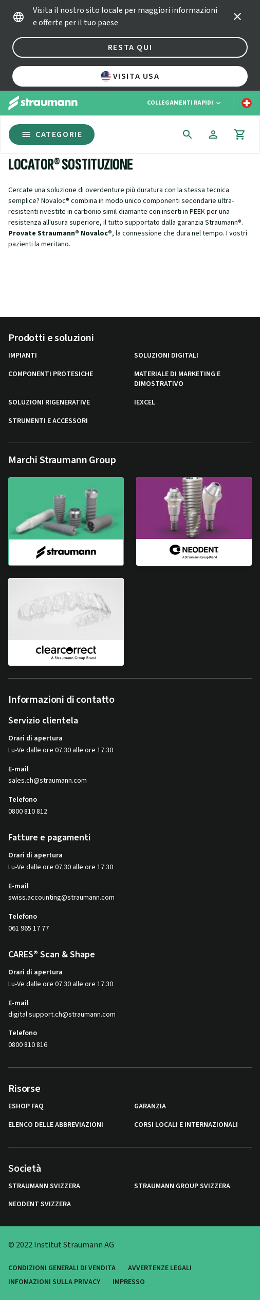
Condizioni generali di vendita (62, 1268)
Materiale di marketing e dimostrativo (177, 379)
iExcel (144, 403)
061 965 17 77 (28, 928)
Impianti (22, 356)
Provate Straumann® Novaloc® (60, 233)
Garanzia (150, 1106)
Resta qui (130, 47)
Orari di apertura (35, 738)
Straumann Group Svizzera (182, 1186)
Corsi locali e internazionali (186, 1125)
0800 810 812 (27, 811)
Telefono (22, 800)
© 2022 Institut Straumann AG (61, 1245)
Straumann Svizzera (44, 1186)
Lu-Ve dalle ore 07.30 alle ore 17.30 (60, 750)
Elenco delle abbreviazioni (55, 1125)
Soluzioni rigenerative (49, 403)
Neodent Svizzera (39, 1204)
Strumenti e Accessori (48, 421)
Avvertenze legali (160, 1268)
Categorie (51, 134)
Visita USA (130, 76)
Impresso (129, 1282)
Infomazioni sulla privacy (54, 1282)
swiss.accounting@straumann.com (61, 898)
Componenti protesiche (50, 374)
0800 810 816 (27, 1045)
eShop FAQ (26, 1106)
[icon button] (237, 16)
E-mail (18, 769)
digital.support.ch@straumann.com (62, 1015)
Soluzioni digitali (166, 356)
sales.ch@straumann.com (47, 781)
